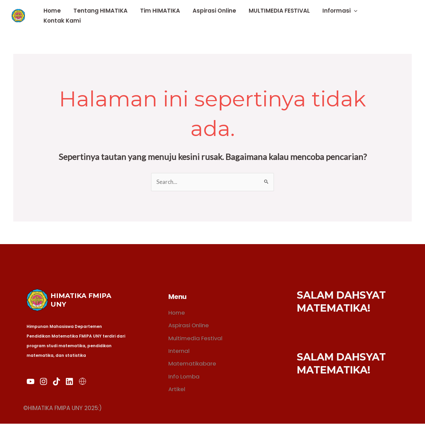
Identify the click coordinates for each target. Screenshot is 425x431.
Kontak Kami (389, 16)
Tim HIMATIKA (166, 16)
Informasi (341, 16)
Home (60, 16)
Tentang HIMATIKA (108, 16)
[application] (356, 16)
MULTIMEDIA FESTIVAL (282, 16)
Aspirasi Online (219, 16)
